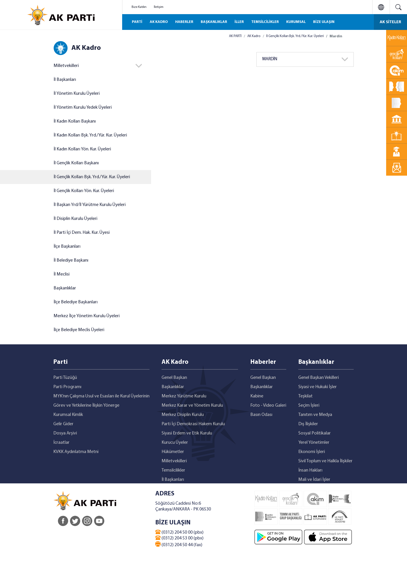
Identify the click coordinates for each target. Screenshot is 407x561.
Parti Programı (67, 387)
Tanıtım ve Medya (315, 414)
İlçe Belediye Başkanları (76, 302)
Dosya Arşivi (65, 433)
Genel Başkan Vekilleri (318, 377)
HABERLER (184, 22)
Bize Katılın (139, 7)
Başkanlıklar (65, 288)
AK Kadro (254, 36)
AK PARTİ (235, 36)
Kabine (256, 396)
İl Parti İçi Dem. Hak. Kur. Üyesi (82, 232)
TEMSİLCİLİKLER (265, 22)
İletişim (158, 7)
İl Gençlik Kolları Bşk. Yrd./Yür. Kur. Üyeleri (92, 177)
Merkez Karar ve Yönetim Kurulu (192, 405)
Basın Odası (261, 414)
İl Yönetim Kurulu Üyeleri (77, 93)
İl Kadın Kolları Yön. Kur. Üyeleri (82, 149)
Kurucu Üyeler (175, 442)
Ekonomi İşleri (311, 452)
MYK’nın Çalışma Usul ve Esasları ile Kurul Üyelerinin (101, 396)
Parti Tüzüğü (65, 377)
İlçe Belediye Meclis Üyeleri (79, 330)
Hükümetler (173, 452)
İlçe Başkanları (67, 246)
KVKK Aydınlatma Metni (76, 452)
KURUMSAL (296, 22)
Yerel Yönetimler (313, 442)
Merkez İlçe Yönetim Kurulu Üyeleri (87, 316)
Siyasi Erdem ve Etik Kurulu (187, 433)
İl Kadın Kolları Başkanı (75, 121)
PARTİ (137, 22)
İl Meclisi (62, 274)
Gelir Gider (63, 424)
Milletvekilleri (66, 65)
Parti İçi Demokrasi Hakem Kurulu (193, 424)
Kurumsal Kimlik (68, 414)
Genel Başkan (174, 377)
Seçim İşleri (308, 405)
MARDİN (269, 59)
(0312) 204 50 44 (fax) (178, 544)
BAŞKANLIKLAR (214, 22)
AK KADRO (159, 22)
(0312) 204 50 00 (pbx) (179, 532)
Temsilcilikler (173, 470)
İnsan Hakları (310, 470)
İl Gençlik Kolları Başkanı (76, 163)
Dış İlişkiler (308, 424)
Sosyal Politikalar (314, 433)
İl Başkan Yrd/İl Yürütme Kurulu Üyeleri (90, 205)
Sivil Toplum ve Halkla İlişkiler (325, 461)
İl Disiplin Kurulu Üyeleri (75, 218)
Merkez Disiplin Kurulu (183, 414)
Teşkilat (305, 396)
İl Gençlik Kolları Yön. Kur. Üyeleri (84, 191)
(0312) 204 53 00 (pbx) (179, 538)
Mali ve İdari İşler (314, 479)
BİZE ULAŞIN (323, 22)
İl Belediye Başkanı (71, 260)
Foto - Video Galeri (268, 405)
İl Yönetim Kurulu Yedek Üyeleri (83, 107)
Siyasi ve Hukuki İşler (317, 387)
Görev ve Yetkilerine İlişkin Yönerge (86, 405)
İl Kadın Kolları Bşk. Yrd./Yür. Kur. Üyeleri (90, 135)
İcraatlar (61, 442)
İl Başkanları (65, 79)
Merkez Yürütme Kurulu (184, 396)
